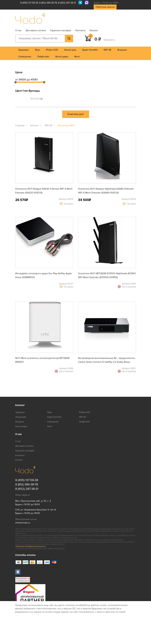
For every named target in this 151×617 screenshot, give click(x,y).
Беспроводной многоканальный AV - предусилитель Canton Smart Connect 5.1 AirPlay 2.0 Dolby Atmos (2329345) (106, 362)
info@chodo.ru (22, 522)
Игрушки (122, 49)
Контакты (80, 30)
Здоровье (23, 49)
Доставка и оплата (36, 30)
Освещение (24, 56)
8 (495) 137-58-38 (29, 2)
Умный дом (70, 49)
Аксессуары (61, 56)
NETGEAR (36, 99)
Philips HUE (52, 49)
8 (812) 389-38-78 (48, 2)
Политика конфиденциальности (30, 546)
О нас (18, 30)
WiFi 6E (107, 49)
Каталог (94, 30)
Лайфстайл (43, 56)
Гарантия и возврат (60, 30)
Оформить (109, 39)
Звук (37, 49)
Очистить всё (75, 114)
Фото (77, 56)
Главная (19, 125)
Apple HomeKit (90, 49)
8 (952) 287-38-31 (67, 2)
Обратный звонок (105, 7)
